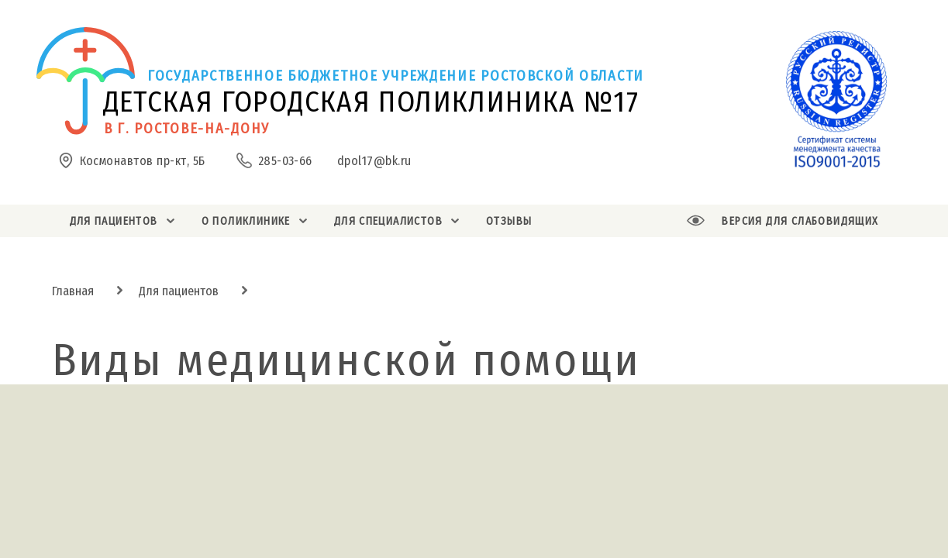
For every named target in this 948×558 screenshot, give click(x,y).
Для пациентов (179, 291)
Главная (73, 291)
